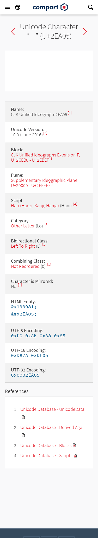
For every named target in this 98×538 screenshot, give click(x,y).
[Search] (90, 7)
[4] (75, 204)
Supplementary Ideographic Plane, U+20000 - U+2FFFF (44, 182)
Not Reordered (25, 266)
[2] (45, 133)
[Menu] (7, 7)
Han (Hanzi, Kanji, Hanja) (35, 206)
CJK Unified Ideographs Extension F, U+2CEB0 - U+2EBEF (45, 157)
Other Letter (23, 226)
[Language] (18, 7)
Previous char (13, 31)
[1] (70, 113)
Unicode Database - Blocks (45, 445)
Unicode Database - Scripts (46, 455)
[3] (51, 158)
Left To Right (23, 246)
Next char (85, 31)
